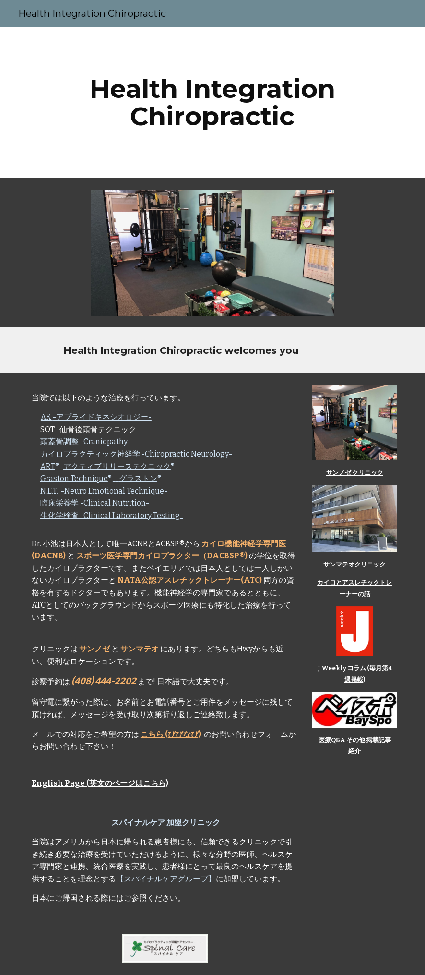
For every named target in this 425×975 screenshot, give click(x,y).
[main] (212, 102)
